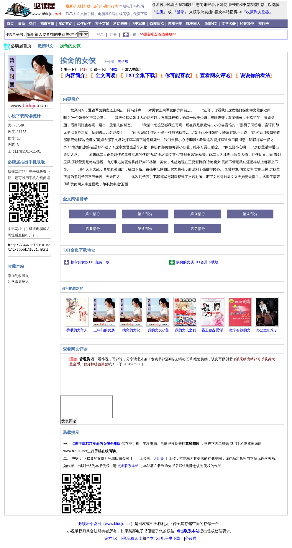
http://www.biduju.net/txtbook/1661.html (29, 248)
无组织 (123, 62)
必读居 (190, 543)
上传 (132, 35)
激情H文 (211, 24)
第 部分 (92, 214)
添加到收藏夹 (18, 276)
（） (74, 69)
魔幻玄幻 (65, 24)
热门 (33, 24)
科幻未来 (120, 24)
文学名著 (229, 24)
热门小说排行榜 (106, 6)
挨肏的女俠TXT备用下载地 (197, 262)
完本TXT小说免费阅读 (123, 543)
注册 (159, 12)
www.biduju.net (118, 528)
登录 (180, 12)
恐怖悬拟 (157, 24)
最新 (22, 24)
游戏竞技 (175, 24)
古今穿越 (102, 24)
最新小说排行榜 (78, 6)
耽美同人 (193, 24)
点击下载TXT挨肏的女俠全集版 (96, 448)
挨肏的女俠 (70, 45)
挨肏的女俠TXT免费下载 (90, 262)
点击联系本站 (128, 470)
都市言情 (47, 24)
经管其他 (247, 24)
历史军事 (138, 24)
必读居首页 (21, 45)
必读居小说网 (89, 528)
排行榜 (263, 24)
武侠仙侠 (84, 24)
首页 (11, 24)
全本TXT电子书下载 (163, 543)
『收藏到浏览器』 (257, 12)
